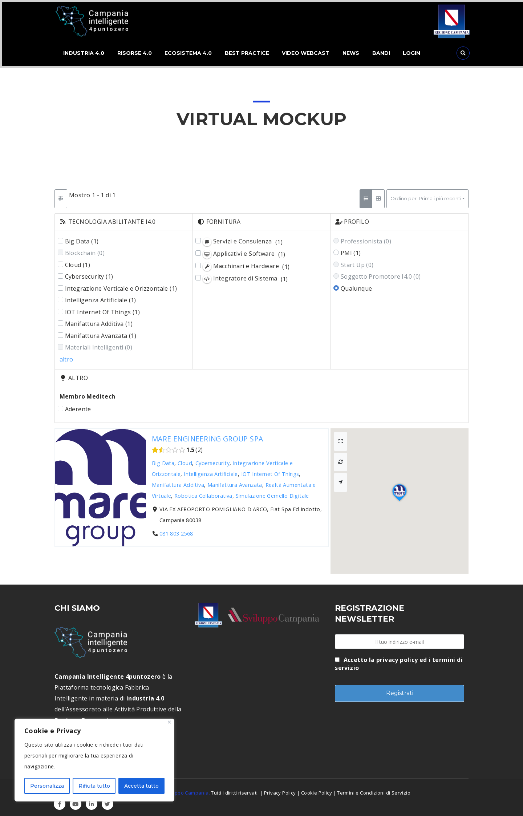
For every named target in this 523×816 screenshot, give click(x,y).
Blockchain (85, 251)
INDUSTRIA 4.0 (81, 52)
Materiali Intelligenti (98, 346)
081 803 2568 (176, 531)
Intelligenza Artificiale (100, 298)
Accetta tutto (141, 786)
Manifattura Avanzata (101, 334)
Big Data (82, 239)
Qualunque (356, 286)
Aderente (78, 407)
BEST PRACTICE (249, 52)
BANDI (388, 52)
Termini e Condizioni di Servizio (373, 790)
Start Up (357, 263)
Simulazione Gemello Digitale (272, 493)
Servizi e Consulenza (243, 239)
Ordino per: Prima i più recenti (425, 196)
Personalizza (47, 786)
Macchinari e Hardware (246, 264)
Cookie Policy (316, 790)
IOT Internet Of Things (102, 310)
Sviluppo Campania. (186, 790)
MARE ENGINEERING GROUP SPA (207, 436)
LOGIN (420, 52)
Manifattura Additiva (99, 322)
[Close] (169, 722)
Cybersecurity (89, 275)
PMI (351, 251)
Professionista (366, 239)
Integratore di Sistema (245, 277)
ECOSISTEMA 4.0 (189, 52)
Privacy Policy (280, 790)
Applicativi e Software (244, 251)
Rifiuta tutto (94, 786)
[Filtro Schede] (60, 196)
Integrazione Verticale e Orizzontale (121, 286)
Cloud (77, 263)
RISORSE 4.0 (134, 52)
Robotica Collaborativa (203, 493)
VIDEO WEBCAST (310, 52)
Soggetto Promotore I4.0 (381, 275)
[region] (94, 760)
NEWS (356, 52)
